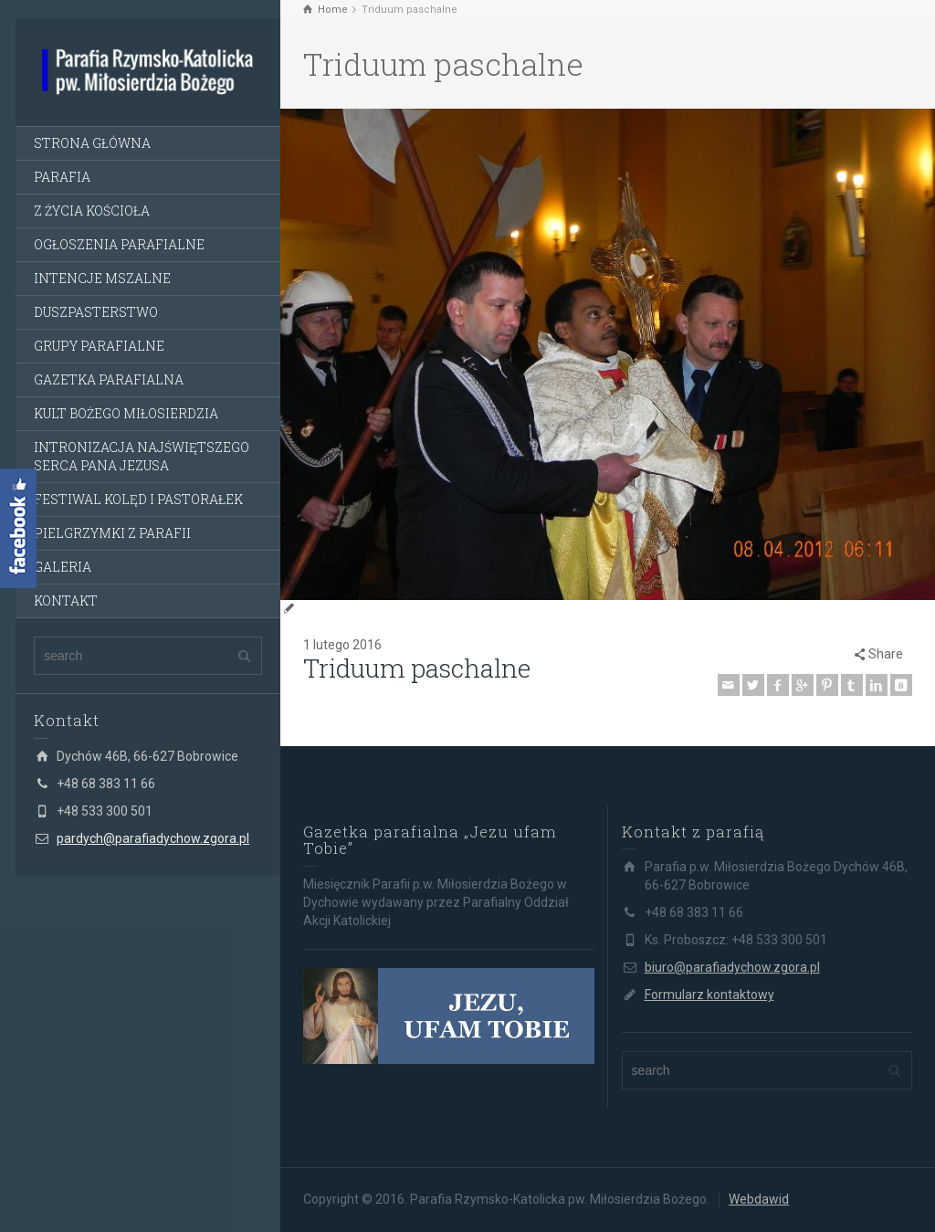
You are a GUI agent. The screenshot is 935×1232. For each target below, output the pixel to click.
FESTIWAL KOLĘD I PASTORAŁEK (138, 499)
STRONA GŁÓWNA (92, 143)
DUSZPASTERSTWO (96, 312)
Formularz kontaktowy (709, 994)
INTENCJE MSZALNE (102, 278)
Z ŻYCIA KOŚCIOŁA (92, 210)
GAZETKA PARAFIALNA (109, 379)
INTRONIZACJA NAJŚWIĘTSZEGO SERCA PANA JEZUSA (141, 456)
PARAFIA (62, 176)
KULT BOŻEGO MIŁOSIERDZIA (126, 413)
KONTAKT (66, 600)
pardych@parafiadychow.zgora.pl (153, 838)
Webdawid (759, 1199)
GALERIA (62, 566)
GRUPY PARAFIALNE (99, 345)
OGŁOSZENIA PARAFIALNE (119, 244)
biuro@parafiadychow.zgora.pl (732, 967)
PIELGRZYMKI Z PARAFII (112, 533)
